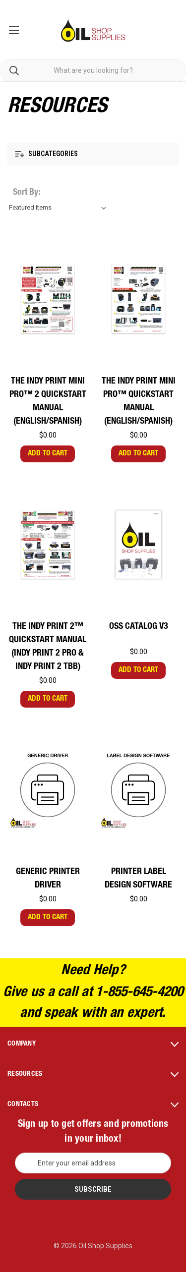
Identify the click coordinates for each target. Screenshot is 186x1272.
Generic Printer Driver (48, 879)
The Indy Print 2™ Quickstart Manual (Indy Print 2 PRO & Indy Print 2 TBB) (47, 646)
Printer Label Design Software (138, 879)
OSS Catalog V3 (138, 626)
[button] (93, 154)
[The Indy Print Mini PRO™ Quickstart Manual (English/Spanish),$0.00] (138, 299)
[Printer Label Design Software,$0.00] (138, 789)
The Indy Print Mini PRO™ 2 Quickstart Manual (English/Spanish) (47, 401)
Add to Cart (47, 453)
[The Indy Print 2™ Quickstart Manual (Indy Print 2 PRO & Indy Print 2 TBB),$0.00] (47, 544)
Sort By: (26, 192)
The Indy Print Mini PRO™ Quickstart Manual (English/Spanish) (139, 401)
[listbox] (59, 207)
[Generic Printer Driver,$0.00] (47, 789)
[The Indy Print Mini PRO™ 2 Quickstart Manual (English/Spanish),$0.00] (47, 299)
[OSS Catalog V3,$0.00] (138, 544)
